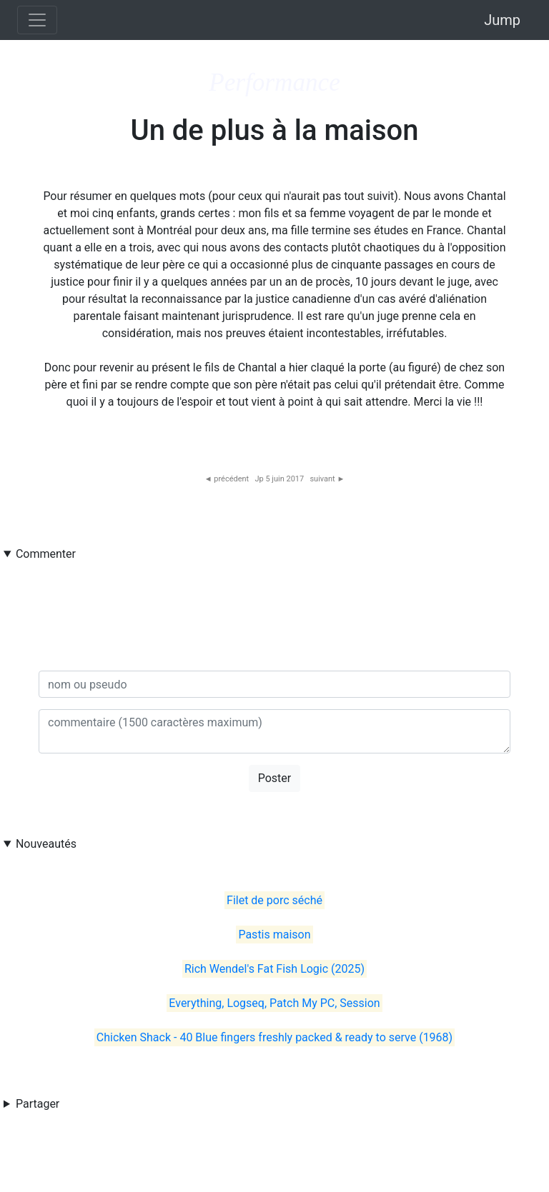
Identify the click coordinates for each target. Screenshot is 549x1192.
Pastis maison (274, 934)
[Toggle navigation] (37, 20)
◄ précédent (226, 479)
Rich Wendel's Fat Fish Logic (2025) (274, 969)
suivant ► (327, 479)
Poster (275, 778)
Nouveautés (46, 844)
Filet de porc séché (274, 900)
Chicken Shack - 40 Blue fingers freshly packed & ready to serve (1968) (274, 1037)
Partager (37, 1104)
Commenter (46, 554)
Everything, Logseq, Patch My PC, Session (274, 1003)
